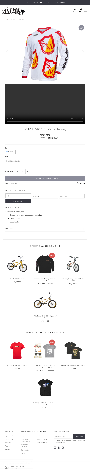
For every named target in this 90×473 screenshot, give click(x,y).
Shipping (8, 442)
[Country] (45, 196)
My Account (9, 436)
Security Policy (42, 442)
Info (59, 138)
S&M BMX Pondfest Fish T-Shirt (73, 365)
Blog (22, 436)
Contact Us (25, 450)
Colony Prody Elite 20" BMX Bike (73, 280)
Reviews (9, 229)
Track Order (9, 439)
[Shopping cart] (80, 11)
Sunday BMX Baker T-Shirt (17, 365)
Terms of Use (41, 436)
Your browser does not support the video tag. (45, 104)
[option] (45, 54)
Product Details (13, 208)
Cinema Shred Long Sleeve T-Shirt (45, 280)
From (45, 284)
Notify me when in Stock (45, 179)
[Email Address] (63, 436)
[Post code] (72, 196)
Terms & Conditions (77, 440)
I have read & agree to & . (69, 442)
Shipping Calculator (15, 191)
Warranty (8, 449)
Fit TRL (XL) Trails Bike (17, 279)
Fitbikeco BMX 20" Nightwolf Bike (45, 317)
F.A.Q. (23, 453)
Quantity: (9, 171)
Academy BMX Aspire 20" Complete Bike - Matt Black (20, 463)
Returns (7, 446)
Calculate (18, 201)
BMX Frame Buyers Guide (25, 440)
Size (6, 157)
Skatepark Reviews (24, 446)
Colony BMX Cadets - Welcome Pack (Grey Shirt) (45, 366)
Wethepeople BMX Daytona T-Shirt (45, 403)
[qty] (18, 195)
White (10, 152)
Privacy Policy (42, 439)
